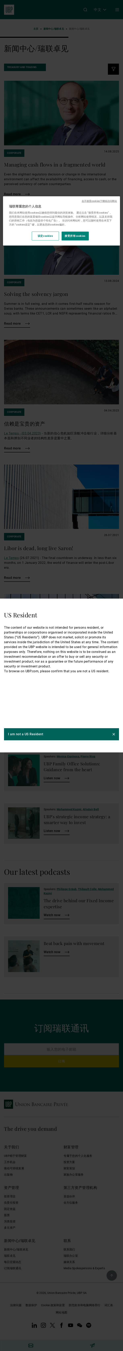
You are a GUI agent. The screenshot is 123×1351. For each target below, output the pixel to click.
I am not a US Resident (25, 734)
